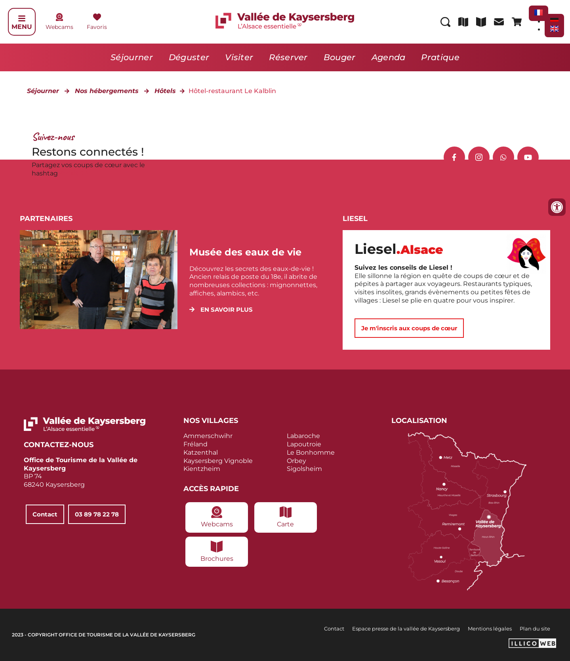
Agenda (389, 57)
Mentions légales (490, 628)
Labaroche (303, 436)
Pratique (440, 57)
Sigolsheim (304, 468)
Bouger (340, 57)
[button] (221, 309)
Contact (334, 628)
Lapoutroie (304, 444)
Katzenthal (200, 452)
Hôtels (165, 91)
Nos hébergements (107, 91)
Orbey (296, 461)
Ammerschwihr (208, 436)
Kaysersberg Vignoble (218, 461)
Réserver (288, 57)
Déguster (189, 57)
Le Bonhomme (311, 452)
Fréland (195, 444)
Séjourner (132, 57)
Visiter (239, 57)
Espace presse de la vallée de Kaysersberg (406, 628)
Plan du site (535, 628)
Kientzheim (201, 468)
